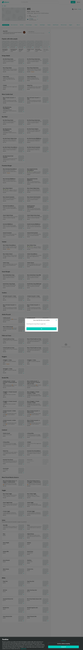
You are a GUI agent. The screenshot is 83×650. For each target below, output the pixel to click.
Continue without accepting (63, 643)
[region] (41, 643)
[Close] (56, 320)
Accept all (63, 646)
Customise (63, 640)
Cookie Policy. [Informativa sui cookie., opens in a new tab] (24, 648)
